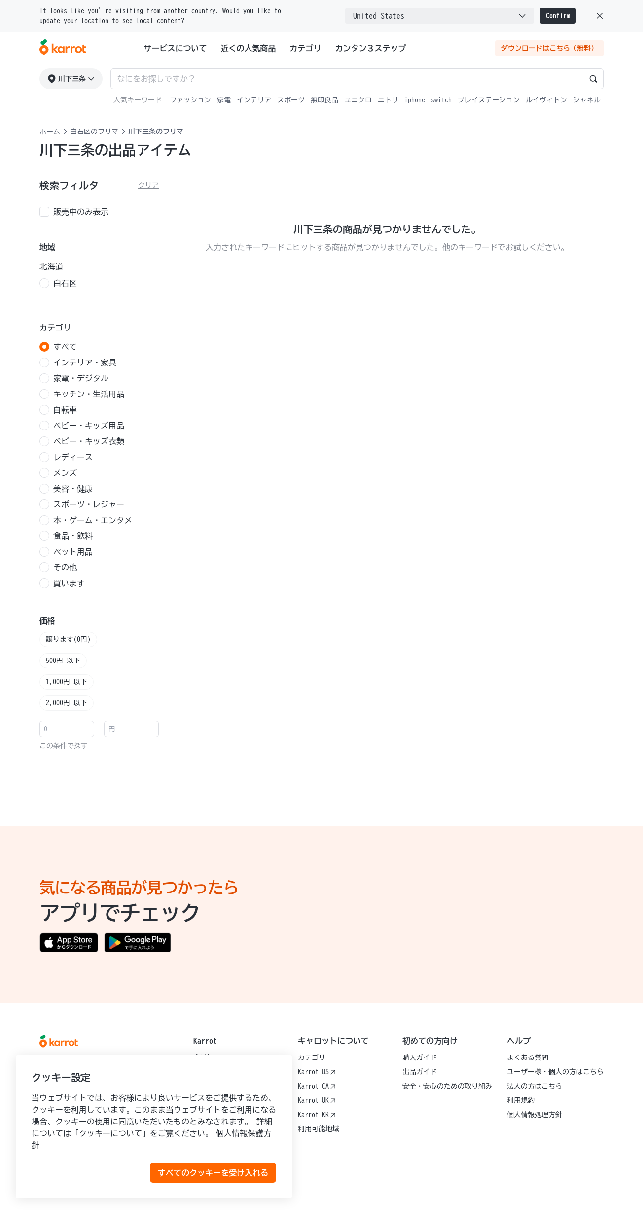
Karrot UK (317, 1100)
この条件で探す (63, 745)
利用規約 (521, 1100)
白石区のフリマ (94, 131)
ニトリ (388, 100)
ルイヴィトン (546, 100)
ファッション (190, 100)
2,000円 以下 (66, 702)
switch (441, 100)
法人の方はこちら (534, 1086)
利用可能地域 (318, 1128)
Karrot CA (317, 1086)
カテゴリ (306, 48)
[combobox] (439, 16)
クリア (148, 185)
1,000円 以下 (66, 681)
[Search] (593, 78)
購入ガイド (419, 1057)
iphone (414, 100)
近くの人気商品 (248, 48)
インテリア (254, 100)
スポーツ (291, 100)
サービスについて (175, 48)
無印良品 (324, 100)
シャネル (587, 100)
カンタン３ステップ (370, 48)
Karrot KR (317, 1114)
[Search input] (357, 78)
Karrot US (317, 1071)
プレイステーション (489, 100)
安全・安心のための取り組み (447, 1086)
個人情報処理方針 (534, 1114)
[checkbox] (99, 212)
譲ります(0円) (68, 639)
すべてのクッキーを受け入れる (213, 1173)
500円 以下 (63, 660)
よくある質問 (527, 1057)
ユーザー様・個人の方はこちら (555, 1071)
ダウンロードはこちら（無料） (549, 48)
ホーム (49, 131)
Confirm (558, 15)
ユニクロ (358, 100)
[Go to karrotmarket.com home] (62, 48)
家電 (224, 100)
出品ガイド (419, 1071)
